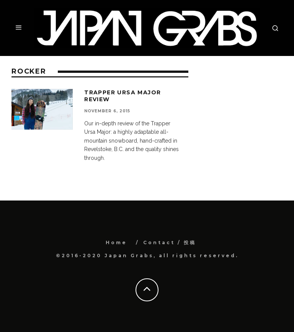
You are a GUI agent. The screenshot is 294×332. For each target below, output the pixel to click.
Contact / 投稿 (169, 242)
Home (116, 242)
